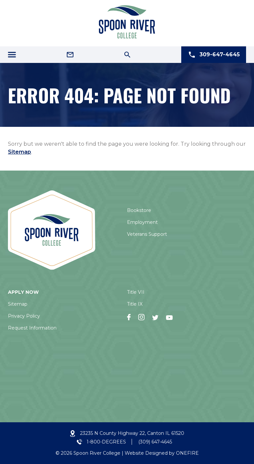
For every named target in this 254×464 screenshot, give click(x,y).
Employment (142, 222)
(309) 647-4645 (155, 442)
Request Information (32, 328)
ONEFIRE (187, 453)
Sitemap (19, 152)
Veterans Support (147, 234)
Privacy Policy (24, 316)
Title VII (136, 292)
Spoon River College (96, 453)
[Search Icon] (127, 55)
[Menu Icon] (12, 54)
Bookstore (139, 210)
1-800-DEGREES (106, 442)
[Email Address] (70, 54)
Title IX (135, 304)
